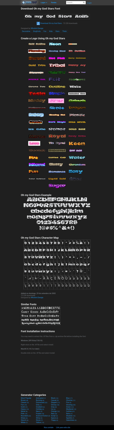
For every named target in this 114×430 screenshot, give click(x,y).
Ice (53, 409)
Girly (39, 405)
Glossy (55, 405)
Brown (24, 400)
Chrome (70, 400)
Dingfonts (37, 31)
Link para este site (63, 427)
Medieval (71, 409)
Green (70, 407)
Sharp (24, 418)
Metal (24, 411)
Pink (24, 414)
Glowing (70, 405)
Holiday (40, 409)
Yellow (40, 422)
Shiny (39, 418)
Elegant (55, 402)
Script (54, 416)
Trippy (54, 420)
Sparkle (70, 418)
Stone (39, 420)
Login (89, 3)
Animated (41, 398)
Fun (45, 31)
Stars (57, 31)
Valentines (71, 420)
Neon (39, 411)
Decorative (26, 31)
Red (54, 414)
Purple (40, 414)
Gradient (40, 407)
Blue (69, 398)
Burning (40, 400)
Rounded (26, 416)
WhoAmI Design (37, 28)
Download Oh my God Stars (49, 23)
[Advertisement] (10, 39)
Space (54, 418)
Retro (69, 414)
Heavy (25, 409)
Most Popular (26, 398)
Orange (55, 411)
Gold (24, 407)
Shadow (70, 416)
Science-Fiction (43, 416)
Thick (64, 31)
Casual (55, 400)
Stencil (24, 420)
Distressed (41, 402)
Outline (70, 411)
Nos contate (48, 427)
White (24, 422)
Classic (25, 402)
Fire (68, 402)
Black (54, 398)
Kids (51, 31)
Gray (54, 407)
